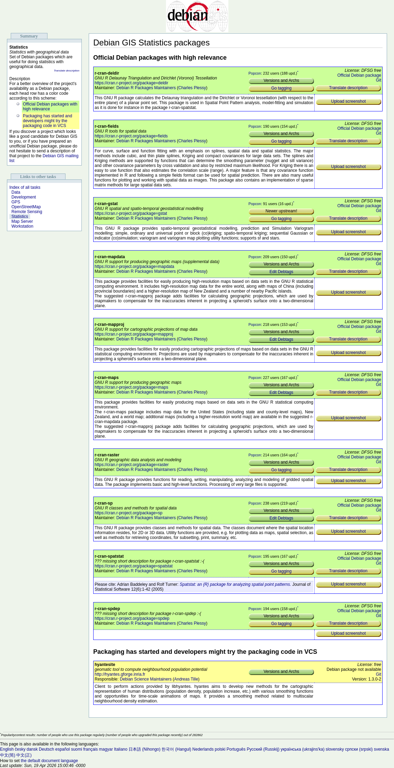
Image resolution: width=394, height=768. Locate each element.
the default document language (49, 760)
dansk (32, 749)
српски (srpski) (359, 749)
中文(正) (24, 755)
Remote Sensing (26, 211)
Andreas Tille (186, 679)
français (90, 749)
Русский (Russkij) (263, 749)
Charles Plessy (192, 87)
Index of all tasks (24, 187)
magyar (106, 749)
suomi (76, 749)
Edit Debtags (282, 271)
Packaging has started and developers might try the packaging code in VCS (47, 120)
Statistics (19, 216)
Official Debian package (359, 75)
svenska (381, 749)
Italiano (121, 749)
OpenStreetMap (26, 206)
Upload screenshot (348, 101)
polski (220, 749)
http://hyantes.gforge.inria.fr (120, 674)
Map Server (22, 221)
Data (15, 192)
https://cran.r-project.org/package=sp (129, 512)
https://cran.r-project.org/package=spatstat (134, 566)
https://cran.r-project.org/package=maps (131, 387)
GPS (15, 202)
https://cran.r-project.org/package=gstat (131, 213)
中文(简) (7, 755)
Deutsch (46, 749)
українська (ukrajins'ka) (303, 749)
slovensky (335, 749)
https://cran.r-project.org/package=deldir (131, 83)
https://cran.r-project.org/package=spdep (132, 618)
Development (23, 197)
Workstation (22, 226)
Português (236, 749)
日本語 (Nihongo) (144, 749)
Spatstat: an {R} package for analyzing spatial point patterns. (235, 584)
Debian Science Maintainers (146, 679)
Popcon (254, 73)
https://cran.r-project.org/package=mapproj (134, 334)
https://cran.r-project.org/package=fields (131, 136)
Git (378, 80)
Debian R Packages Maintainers (146, 87)
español (62, 749)
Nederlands (202, 749)
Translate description (66, 70)
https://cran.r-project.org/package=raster (132, 464)
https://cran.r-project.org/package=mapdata (134, 266)
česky (20, 749)
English (7, 749)
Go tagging (281, 88)
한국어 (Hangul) (176, 749)
